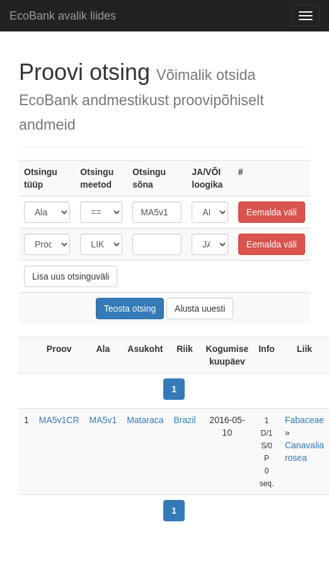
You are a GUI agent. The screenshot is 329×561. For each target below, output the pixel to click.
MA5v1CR (59, 420)
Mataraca (145, 420)
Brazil (185, 420)
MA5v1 (103, 420)
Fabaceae (304, 420)
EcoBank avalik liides (62, 15)
